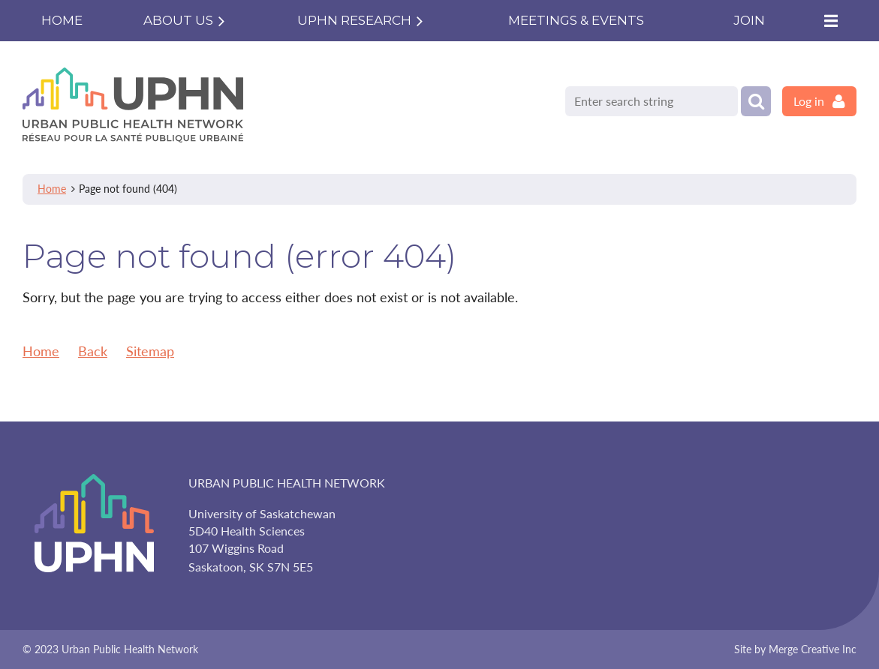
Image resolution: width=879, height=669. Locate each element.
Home (52, 188)
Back (92, 351)
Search (756, 101)
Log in (808, 101)
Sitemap (150, 351)
